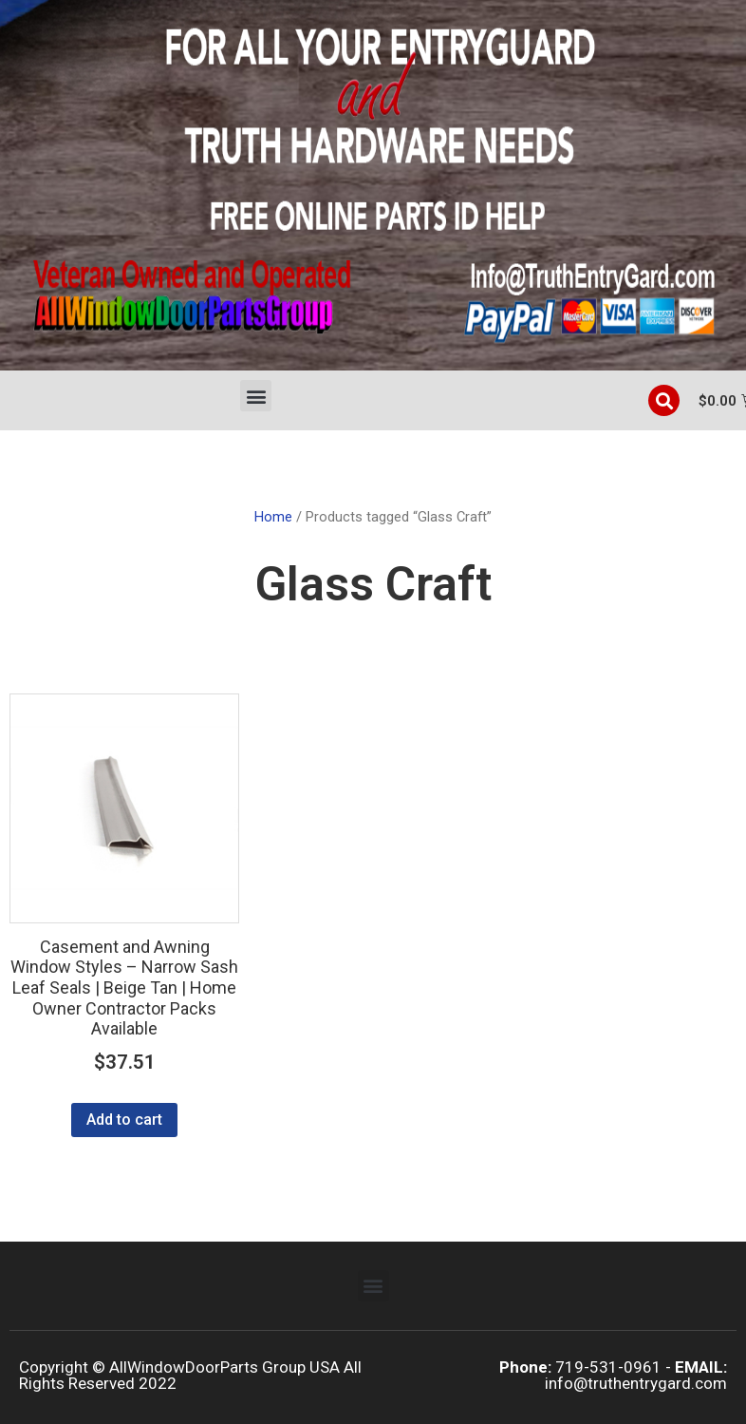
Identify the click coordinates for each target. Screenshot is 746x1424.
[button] (255, 395)
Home (273, 516)
